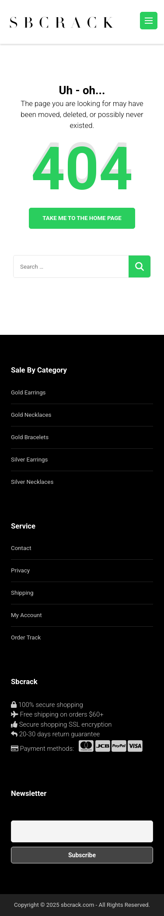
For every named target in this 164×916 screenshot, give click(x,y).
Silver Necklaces (32, 482)
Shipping (22, 592)
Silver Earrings (29, 459)
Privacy (20, 570)
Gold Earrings (28, 392)
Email (18, 815)
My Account (26, 615)
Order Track (26, 637)
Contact (21, 548)
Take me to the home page (82, 218)
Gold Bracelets (30, 437)
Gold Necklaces (31, 415)
